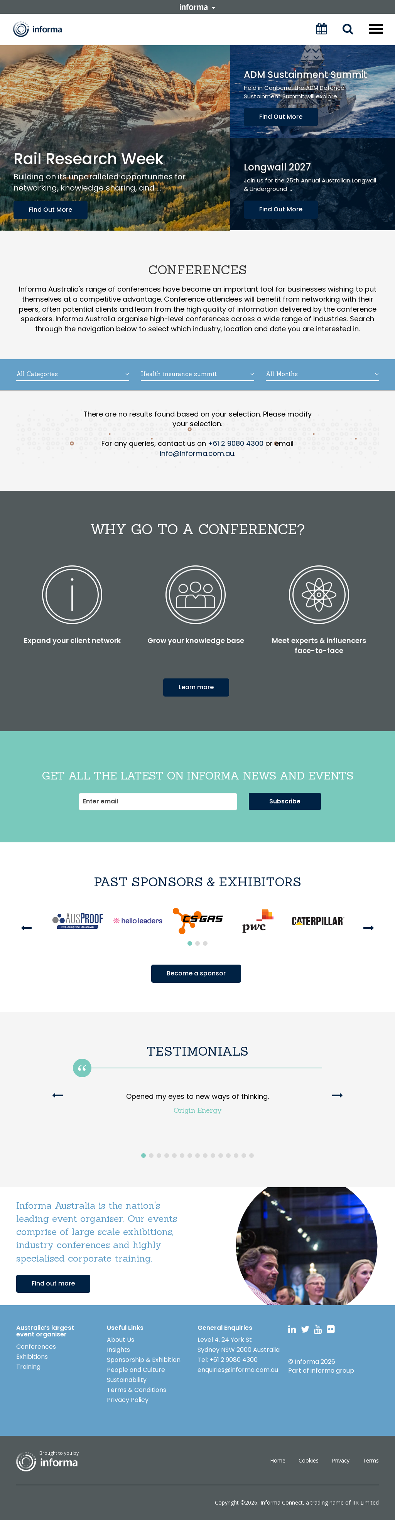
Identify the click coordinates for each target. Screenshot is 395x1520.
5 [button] (174, 1155)
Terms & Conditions (136, 1389)
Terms (371, 1460)
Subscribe (284, 801)
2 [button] (197, 943)
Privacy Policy (128, 1399)
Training (28, 1366)
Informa (43, 29)
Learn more (196, 687)
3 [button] (205, 943)
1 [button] (189, 943)
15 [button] (251, 1155)
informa (197, 7)
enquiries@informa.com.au (238, 1369)
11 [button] (220, 1155)
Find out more (53, 1283)
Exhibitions (32, 1356)
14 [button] (243, 1155)
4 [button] (166, 1155)
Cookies (309, 1460)
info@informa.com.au (197, 453)
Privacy (340, 1460)
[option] (77, 921)
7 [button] (189, 1155)
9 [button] (205, 1155)
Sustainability (127, 1379)
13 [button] (236, 1155)
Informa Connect (281, 1502)
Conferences (36, 1346)
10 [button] (213, 1155)
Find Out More (50, 209)
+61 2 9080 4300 (235, 443)
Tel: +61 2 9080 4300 (228, 1359)
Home (277, 1460)
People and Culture (136, 1369)
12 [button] (228, 1155)
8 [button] (197, 1155)
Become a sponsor (196, 973)
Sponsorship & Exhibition (144, 1359)
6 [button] (182, 1155)
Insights (118, 1349)
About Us (120, 1339)
